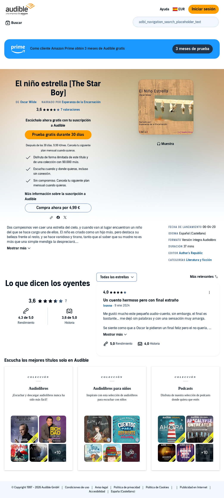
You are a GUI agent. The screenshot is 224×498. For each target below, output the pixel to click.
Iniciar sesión (203, 9)
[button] (51, 217)
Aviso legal (102, 487)
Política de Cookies (158, 487)
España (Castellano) (123, 491)
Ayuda (164, 9)
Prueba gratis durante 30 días (58, 134)
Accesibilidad (97, 491)
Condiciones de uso (77, 487)
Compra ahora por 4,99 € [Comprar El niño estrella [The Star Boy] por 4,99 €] (58, 208)
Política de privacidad (127, 487)
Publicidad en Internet (194, 487)
